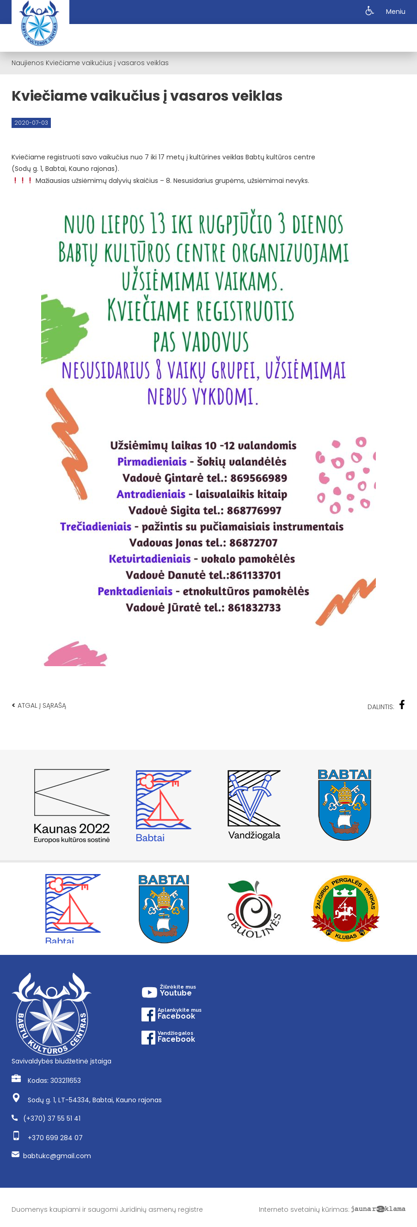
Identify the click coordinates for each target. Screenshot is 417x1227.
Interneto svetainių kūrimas (303, 1209)
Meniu (395, 11)
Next (400, 805)
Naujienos (28, 62)
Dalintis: (386, 705)
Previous (16, 805)
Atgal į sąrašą (39, 705)
